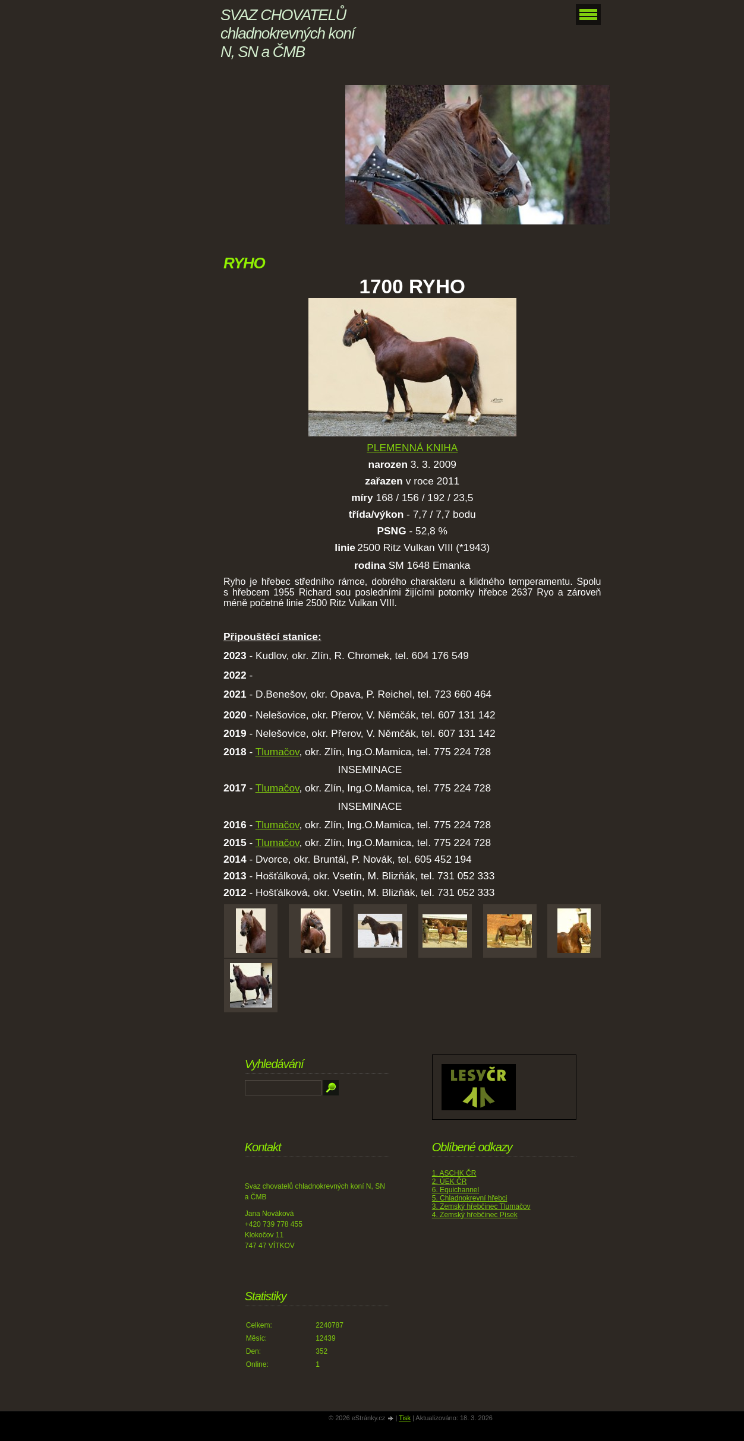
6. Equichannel (455, 1190)
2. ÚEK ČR (449, 1181)
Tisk (405, 1417)
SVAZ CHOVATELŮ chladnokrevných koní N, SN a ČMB (287, 33)
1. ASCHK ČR (454, 1173)
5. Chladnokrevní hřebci (469, 1198)
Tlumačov (278, 752)
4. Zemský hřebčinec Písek (475, 1215)
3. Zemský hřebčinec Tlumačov (481, 1206)
